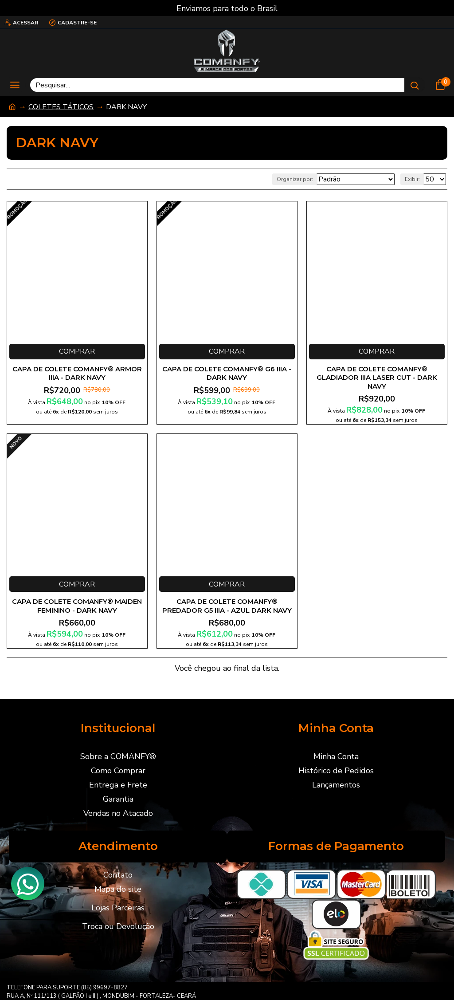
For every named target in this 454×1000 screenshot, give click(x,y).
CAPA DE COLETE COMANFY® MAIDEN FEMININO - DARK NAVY (77, 605)
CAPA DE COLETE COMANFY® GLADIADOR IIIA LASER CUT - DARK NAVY (377, 377)
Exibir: (412, 179)
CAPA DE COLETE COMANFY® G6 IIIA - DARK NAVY (226, 373)
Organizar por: (295, 179)
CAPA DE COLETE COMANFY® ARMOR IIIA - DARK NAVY (77, 373)
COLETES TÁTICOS (61, 107)
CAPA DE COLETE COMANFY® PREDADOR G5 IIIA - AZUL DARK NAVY (227, 605)
